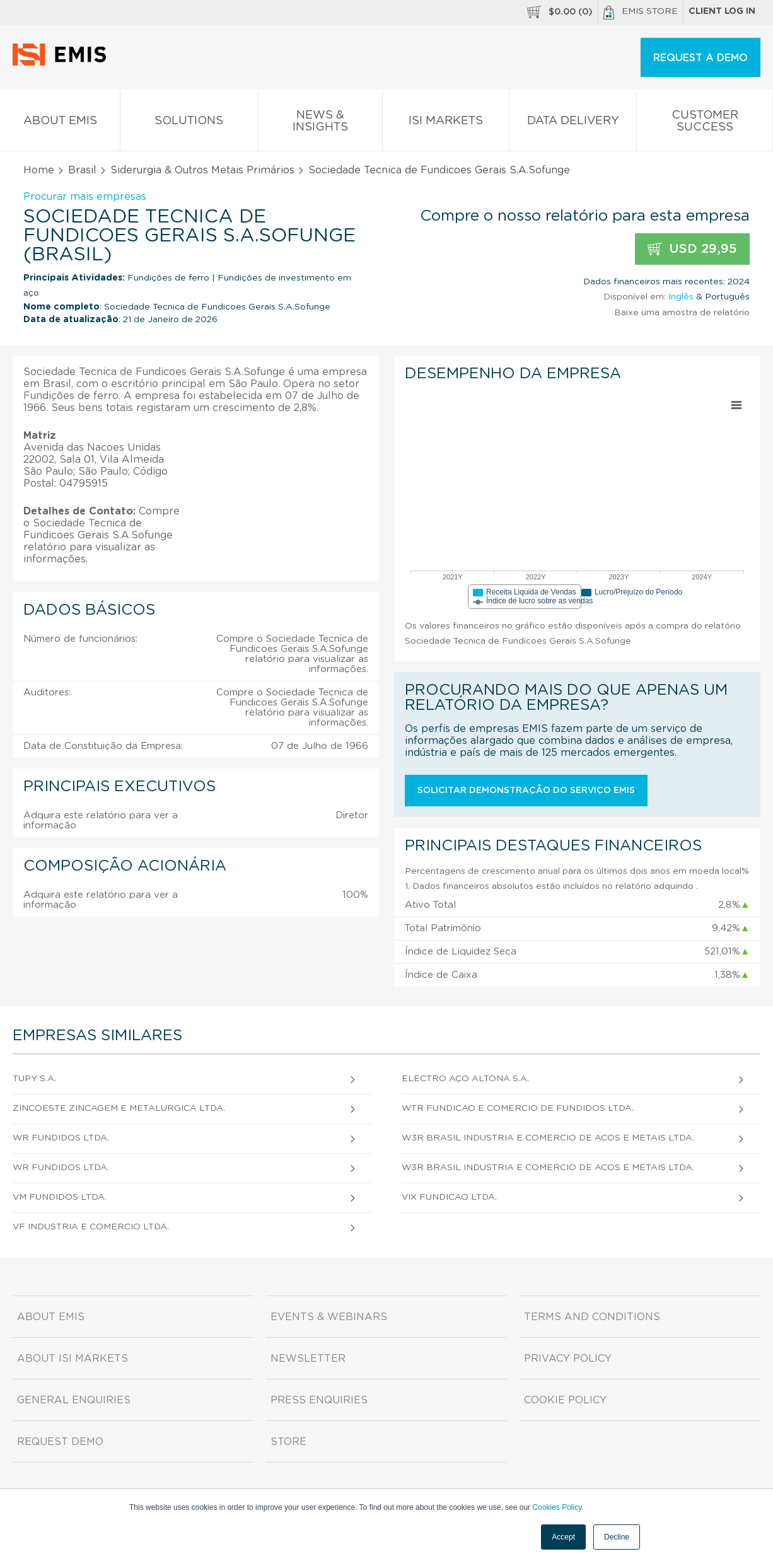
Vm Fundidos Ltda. (60, 1197)
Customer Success (704, 123)
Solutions (189, 123)
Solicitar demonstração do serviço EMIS (526, 790)
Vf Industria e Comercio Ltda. (91, 1226)
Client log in (722, 11)
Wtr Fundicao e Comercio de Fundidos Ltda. (518, 1108)
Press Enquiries (319, 1400)
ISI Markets (445, 123)
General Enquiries (74, 1400)
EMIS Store (640, 13)
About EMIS (60, 123)
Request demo (60, 1442)
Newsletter (308, 1359)
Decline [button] (616, 1537)
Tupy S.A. (34, 1078)
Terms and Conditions (592, 1317)
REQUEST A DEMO (700, 58)
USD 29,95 (692, 249)
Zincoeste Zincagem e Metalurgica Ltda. (119, 1108)
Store (288, 1442)
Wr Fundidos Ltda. (61, 1138)
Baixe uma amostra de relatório (682, 312)
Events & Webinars (328, 1317)
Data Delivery (573, 123)
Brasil (82, 170)
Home (38, 170)
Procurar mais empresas (84, 197)
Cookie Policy (565, 1400)
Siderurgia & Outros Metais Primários (202, 170)
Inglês (681, 297)
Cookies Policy (556, 1507)
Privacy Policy (568, 1359)
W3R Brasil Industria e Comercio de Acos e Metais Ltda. (548, 1138)
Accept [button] (563, 1537)
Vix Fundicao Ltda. (449, 1197)
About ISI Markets (72, 1359)
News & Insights (320, 123)
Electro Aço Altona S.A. (465, 1078)
